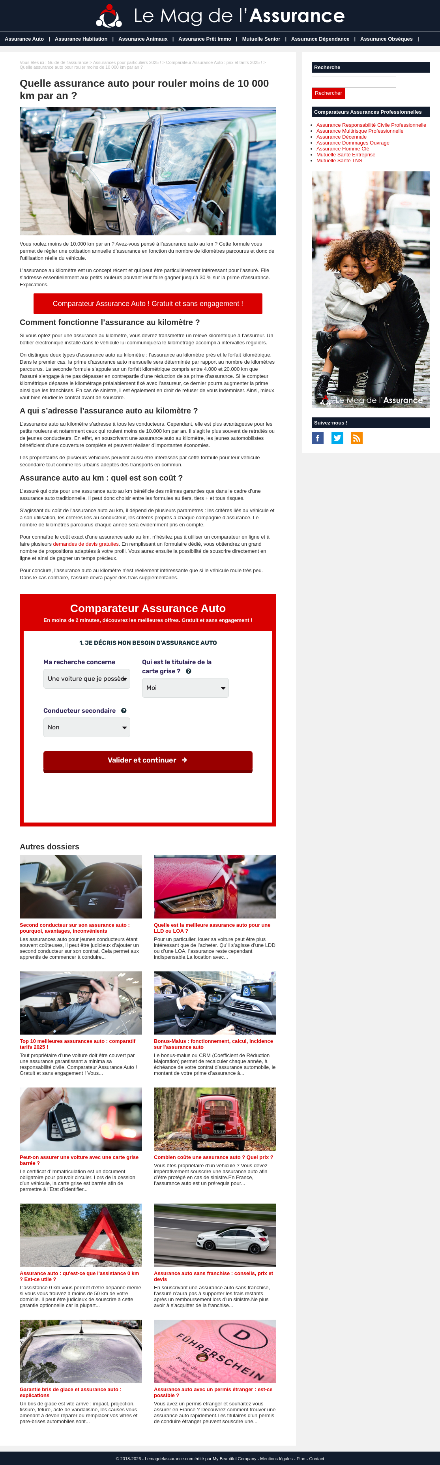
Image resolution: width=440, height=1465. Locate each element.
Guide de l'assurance (68, 62)
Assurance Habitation (81, 39)
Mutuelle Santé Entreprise (346, 155)
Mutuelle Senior (261, 39)
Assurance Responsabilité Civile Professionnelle (371, 125)
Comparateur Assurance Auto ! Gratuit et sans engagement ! (148, 304)
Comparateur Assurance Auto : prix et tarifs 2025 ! (214, 62)
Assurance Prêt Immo (204, 39)
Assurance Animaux (143, 39)
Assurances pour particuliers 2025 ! (127, 62)
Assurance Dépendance (320, 39)
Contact (316, 1458)
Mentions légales (276, 1458)
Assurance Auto (24, 39)
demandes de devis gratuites (86, 544)
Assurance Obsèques (386, 39)
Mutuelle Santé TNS (339, 160)
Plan (301, 1458)
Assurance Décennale (341, 137)
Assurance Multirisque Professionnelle (359, 131)
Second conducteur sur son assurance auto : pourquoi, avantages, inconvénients (75, 928)
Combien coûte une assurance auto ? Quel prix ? (213, 1157)
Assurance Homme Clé (342, 149)
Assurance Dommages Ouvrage (352, 143)
